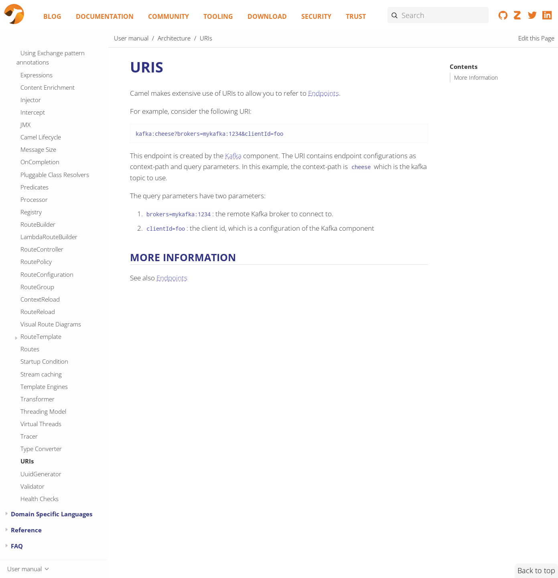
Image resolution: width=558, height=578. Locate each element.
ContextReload (40, 299)
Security (316, 16)
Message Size (38, 149)
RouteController (41, 249)
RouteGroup (37, 286)
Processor (34, 199)
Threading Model (43, 411)
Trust (356, 16)
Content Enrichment (47, 87)
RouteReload (37, 311)
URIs (27, 461)
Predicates (34, 187)
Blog (52, 16)
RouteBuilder (37, 224)
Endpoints (323, 93)
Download (267, 16)
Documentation (105, 16)
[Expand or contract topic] (16, 338)
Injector (30, 99)
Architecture (174, 38)
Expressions (36, 74)
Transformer (37, 399)
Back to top (536, 570)
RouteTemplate (40, 336)
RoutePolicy (36, 261)
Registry (31, 211)
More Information (476, 77)
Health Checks (39, 498)
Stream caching (41, 374)
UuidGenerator (40, 473)
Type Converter (41, 448)
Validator (32, 486)
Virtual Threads (40, 423)
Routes (29, 348)
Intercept (32, 112)
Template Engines (44, 386)
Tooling (218, 16)
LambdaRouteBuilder (48, 236)
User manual (131, 38)
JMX (25, 124)
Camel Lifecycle (40, 137)
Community (168, 16)
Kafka (233, 155)
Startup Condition (44, 361)
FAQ (17, 546)
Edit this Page (536, 38)
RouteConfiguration (46, 274)
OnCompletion (39, 161)
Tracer (29, 436)
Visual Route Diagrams (50, 324)
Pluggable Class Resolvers (54, 174)
